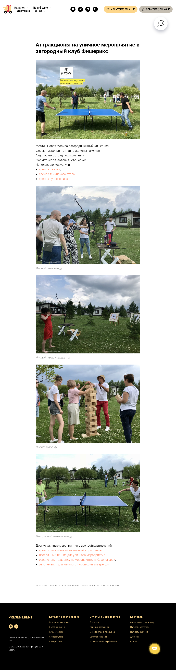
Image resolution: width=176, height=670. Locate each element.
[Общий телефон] (95, 9)
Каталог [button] (20, 7)
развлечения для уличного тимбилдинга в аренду (74, 564)
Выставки (94, 622)
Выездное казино (57, 627)
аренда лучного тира (53, 179)
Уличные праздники (99, 627)
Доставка (23, 10)
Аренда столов (55, 642)
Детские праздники (98, 637)
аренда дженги (49, 169)
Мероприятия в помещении (102, 632)
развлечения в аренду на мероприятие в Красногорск (77, 559)
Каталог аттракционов (59, 622)
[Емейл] (73, 9)
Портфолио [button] (41, 7)
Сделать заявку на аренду (142, 622)
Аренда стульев (56, 637)
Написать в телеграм (139, 627)
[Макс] (87, 9)
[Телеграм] (80, 9)
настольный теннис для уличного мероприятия (72, 555)
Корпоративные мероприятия (103, 642)
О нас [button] (39, 10)
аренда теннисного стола (57, 174)
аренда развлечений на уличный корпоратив (70, 550)
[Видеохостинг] (16, 627)
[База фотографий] (11, 627)
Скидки (133, 642)
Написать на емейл (139, 632)
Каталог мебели (56, 632)
